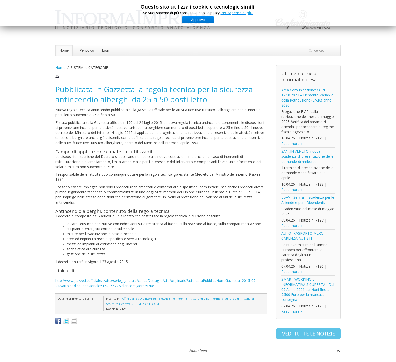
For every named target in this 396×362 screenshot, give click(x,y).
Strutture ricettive (118, 304)
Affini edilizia (130, 298)
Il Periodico (85, 50)
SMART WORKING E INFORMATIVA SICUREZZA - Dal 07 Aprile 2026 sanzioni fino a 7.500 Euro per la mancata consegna (307, 289)
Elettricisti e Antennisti (174, 298)
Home (64, 50)
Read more (290, 143)
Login (106, 50)
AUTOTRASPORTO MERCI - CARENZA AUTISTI (304, 236)
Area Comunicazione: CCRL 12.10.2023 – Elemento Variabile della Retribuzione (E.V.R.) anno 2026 (307, 98)
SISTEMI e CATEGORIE (145, 304)
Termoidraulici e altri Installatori (233, 298)
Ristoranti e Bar (200, 298)
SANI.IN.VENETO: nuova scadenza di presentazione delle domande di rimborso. (307, 156)
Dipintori (146, 298)
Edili (155, 298)
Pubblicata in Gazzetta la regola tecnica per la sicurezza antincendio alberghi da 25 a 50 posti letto (154, 94)
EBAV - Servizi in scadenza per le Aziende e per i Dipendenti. (307, 200)
